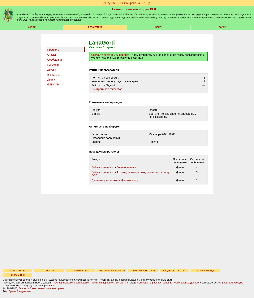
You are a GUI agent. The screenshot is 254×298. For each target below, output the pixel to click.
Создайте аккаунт (102, 54)
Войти (158, 27)
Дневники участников (105, 180)
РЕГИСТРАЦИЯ (95, 27)
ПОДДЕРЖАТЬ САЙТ (174, 270)
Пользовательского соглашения (71, 282)
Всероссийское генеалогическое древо (41, 288)
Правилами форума (231, 282)
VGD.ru (32, 27)
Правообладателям (19, 291)
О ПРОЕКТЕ (18, 270)
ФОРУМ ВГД (18, 275)
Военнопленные (127, 167)
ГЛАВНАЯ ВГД (205, 270)
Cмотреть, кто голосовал (107, 89)
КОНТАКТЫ (80, 270)
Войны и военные (103, 167)
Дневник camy (129, 180)
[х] (149, 3)
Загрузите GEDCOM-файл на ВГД (124, 3)
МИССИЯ (48, 270)
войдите (124, 54)
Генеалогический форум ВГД (134, 9)
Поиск (222, 27)
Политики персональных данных (109, 282)
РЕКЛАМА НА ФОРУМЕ (111, 270)
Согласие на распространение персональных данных (168, 282)
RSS (51, 285)
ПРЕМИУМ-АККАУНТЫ (143, 270)
